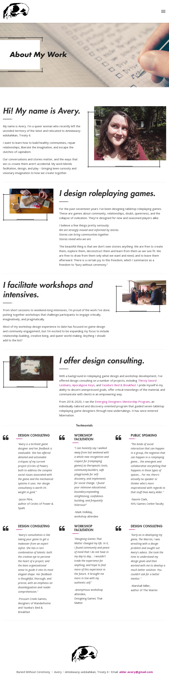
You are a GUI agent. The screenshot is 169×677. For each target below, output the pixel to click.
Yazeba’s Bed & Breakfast (119, 385)
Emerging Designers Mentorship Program (122, 401)
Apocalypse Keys (83, 385)
